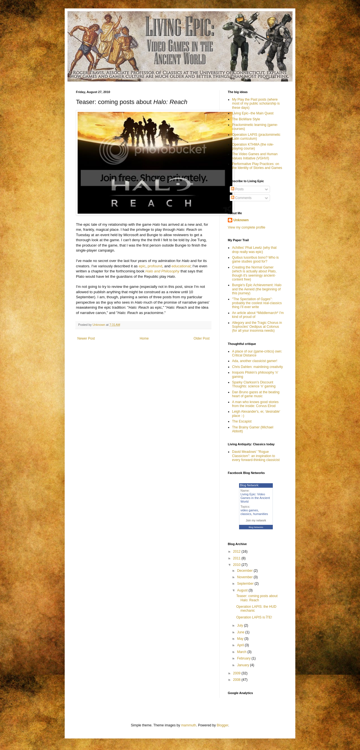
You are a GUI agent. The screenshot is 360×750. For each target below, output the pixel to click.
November (245, 577)
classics (245, 514)
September (246, 584)
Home (144, 338)
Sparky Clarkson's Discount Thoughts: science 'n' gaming (254, 384)
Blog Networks (256, 527)
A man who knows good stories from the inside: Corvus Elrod (255, 404)
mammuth (188, 725)
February (244, 658)
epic (142, 266)
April (241, 645)
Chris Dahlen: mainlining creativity (257, 367)
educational (181, 266)
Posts (237, 189)
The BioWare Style (246, 119)
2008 (237, 680)
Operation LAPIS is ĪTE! (254, 617)
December (245, 571)
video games (249, 510)
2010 (237, 565)
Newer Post (86, 338)
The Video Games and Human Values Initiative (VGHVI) (255, 156)
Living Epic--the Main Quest (252, 113)
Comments (241, 198)
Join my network (256, 520)
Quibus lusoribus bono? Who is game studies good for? (255, 259)
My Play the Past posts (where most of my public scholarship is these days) (256, 104)
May (240, 639)
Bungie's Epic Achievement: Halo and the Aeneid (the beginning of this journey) (257, 289)
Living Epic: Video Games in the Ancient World (255, 498)
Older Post (202, 338)
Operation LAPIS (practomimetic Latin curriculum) (256, 137)
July (240, 625)
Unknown (241, 220)
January (243, 665)
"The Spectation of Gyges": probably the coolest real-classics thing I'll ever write (257, 303)
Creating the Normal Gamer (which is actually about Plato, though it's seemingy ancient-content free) (254, 273)
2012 (237, 552)
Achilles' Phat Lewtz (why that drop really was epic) (254, 250)
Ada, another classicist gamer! (254, 361)
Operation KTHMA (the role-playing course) (253, 146)
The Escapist (241, 421)
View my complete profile (246, 227)
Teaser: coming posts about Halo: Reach (257, 598)
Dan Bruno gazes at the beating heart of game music (256, 394)
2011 (237, 558)
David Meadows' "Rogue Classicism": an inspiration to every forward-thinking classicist (256, 456)
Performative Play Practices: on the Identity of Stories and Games (257, 166)
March (242, 652)
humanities (260, 514)
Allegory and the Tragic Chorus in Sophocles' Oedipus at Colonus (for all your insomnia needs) (257, 327)
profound (155, 266)
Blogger (222, 725)
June (241, 632)
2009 (237, 673)
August (243, 590)
